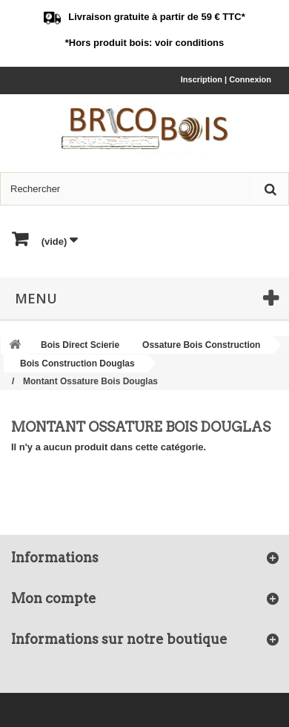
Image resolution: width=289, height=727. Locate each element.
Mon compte (53, 598)
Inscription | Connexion (226, 79)
